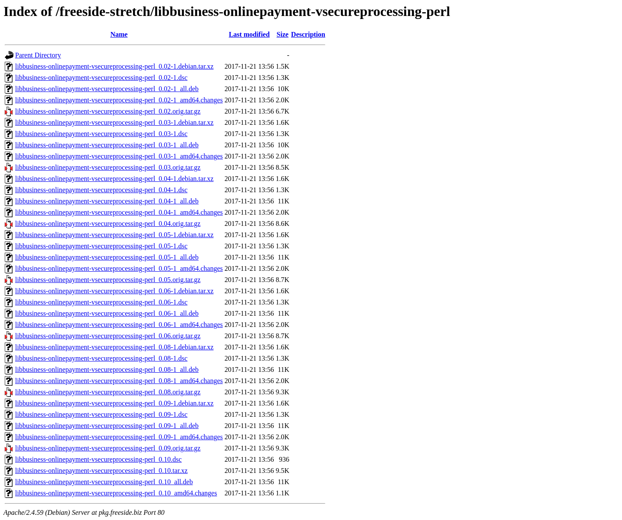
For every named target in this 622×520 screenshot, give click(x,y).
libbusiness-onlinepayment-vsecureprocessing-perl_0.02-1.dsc (101, 77)
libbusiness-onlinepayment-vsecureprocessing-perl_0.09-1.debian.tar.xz (114, 403)
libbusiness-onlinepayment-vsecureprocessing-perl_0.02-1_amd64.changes (119, 100)
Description (308, 34)
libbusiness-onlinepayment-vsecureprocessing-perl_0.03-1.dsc (101, 133)
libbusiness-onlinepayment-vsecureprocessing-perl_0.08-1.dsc (101, 358)
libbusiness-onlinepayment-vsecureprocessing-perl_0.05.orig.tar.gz (107, 279)
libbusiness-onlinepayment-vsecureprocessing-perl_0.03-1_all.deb (107, 145)
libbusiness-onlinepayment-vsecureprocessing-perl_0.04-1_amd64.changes (119, 212)
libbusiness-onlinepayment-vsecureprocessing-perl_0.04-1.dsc (101, 189)
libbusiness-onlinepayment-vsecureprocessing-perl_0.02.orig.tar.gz (107, 111)
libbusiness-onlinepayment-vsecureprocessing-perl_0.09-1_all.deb (107, 425)
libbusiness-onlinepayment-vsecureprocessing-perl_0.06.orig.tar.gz (107, 335)
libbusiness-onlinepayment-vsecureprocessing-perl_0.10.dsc (98, 459)
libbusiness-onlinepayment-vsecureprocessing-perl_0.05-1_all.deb (107, 257)
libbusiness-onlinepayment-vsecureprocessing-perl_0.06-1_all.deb (107, 313)
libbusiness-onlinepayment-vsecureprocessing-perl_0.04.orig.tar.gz (107, 223)
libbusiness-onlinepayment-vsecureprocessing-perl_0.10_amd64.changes (116, 493)
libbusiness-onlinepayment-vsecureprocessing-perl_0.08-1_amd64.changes (119, 380)
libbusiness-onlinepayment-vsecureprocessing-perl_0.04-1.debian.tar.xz (114, 178)
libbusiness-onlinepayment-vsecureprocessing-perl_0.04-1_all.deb (107, 201)
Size (282, 34)
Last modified (249, 34)
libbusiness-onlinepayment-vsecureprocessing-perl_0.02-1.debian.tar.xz (114, 66)
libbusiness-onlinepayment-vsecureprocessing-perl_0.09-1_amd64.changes (119, 437)
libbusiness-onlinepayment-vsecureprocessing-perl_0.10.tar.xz (101, 470)
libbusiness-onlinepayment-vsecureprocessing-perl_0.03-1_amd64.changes (119, 156)
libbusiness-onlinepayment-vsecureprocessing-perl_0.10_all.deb (104, 481)
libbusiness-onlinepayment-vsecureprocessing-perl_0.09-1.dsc (101, 414)
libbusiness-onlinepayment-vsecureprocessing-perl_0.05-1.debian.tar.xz (114, 234)
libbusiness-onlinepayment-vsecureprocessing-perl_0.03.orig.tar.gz (107, 167)
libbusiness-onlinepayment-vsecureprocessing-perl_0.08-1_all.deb (107, 369)
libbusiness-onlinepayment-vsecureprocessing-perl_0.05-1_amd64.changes (119, 268)
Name (118, 34)
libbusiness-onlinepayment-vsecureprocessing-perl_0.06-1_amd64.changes (119, 324)
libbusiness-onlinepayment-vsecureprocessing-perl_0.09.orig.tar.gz (107, 448)
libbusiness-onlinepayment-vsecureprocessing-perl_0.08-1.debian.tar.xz (114, 347)
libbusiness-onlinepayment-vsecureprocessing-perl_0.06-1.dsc (101, 302)
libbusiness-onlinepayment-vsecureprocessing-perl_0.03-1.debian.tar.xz (114, 122)
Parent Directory (38, 55)
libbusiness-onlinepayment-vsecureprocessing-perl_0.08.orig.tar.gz (107, 392)
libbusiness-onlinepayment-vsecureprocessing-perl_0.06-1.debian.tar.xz (114, 291)
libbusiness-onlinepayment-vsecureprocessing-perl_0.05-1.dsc (101, 246)
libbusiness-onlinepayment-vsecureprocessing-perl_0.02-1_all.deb (107, 88)
